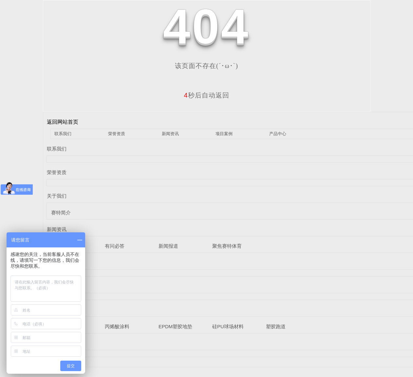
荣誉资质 (116, 133)
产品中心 (277, 133)
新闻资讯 (170, 133)
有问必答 (114, 246)
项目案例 (224, 133)
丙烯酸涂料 (117, 326)
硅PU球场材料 (228, 326)
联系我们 (62, 133)
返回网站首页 (62, 122)
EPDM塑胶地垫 (175, 326)
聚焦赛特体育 (227, 246)
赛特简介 (61, 212)
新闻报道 (168, 246)
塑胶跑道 (276, 326)
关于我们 (56, 196)
